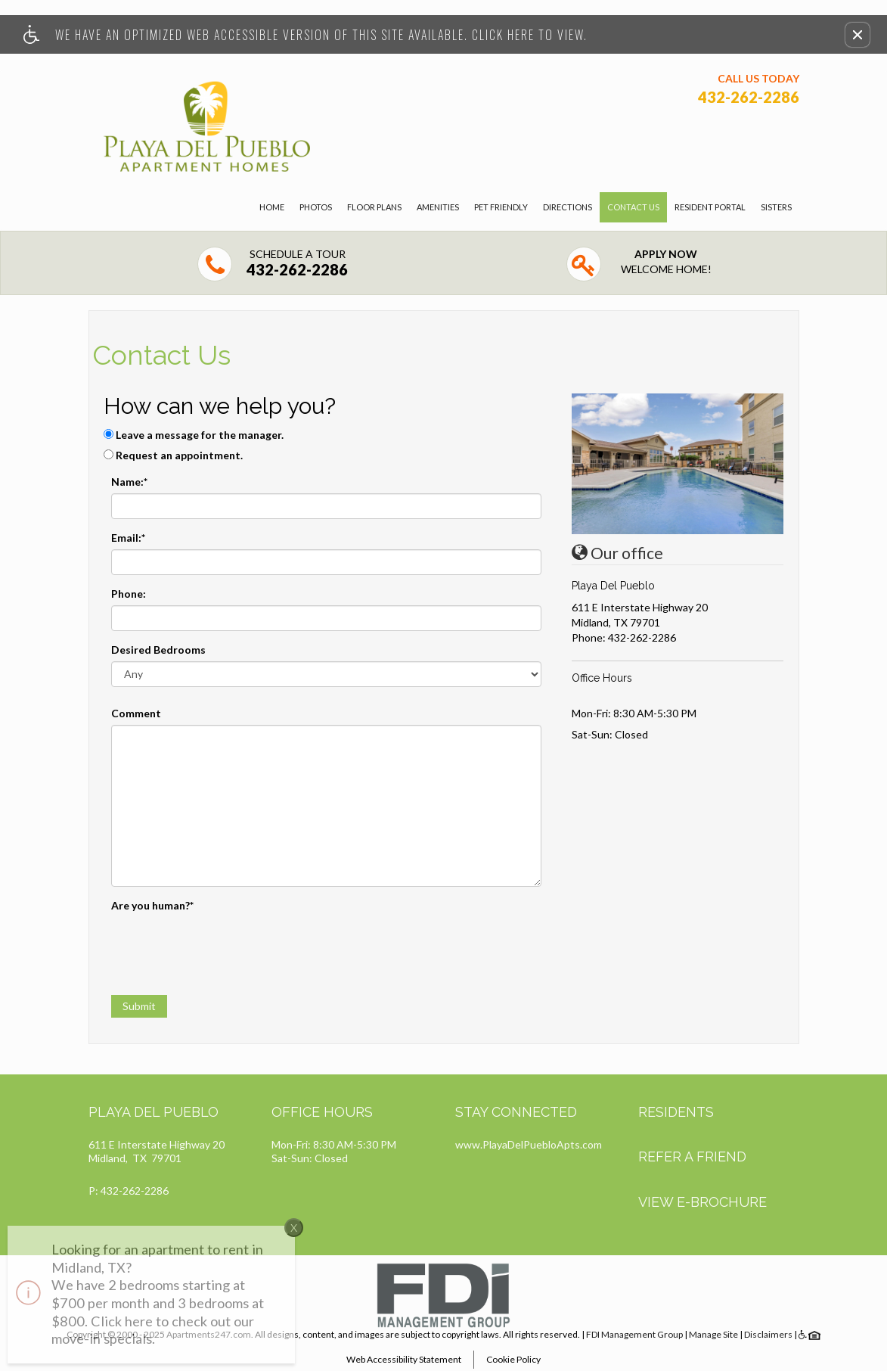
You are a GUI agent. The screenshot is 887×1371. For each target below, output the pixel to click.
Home (271, 207)
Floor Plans (374, 207)
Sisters (776, 207)
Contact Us (633, 207)
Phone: (128, 593)
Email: (128, 537)
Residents (676, 1112)
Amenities (438, 207)
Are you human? (152, 905)
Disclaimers (768, 1334)
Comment (136, 713)
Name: (129, 481)
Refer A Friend (692, 1156)
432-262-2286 (642, 637)
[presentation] (226, 946)
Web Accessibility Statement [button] (403, 1359)
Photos (315, 207)
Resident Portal (710, 207)
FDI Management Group (634, 1334)
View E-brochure (702, 1202)
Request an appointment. (179, 455)
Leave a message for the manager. (200, 434)
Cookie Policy (513, 1359)
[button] (857, 35)
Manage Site (713, 1334)
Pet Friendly (501, 207)
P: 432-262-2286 (128, 1190)
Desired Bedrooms (158, 649)
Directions (567, 207)
